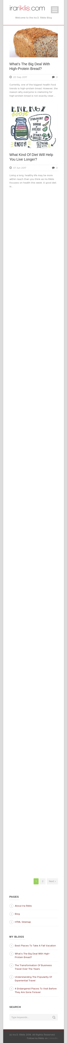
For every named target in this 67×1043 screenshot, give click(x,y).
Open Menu (55, 9)
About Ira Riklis (23, 906)
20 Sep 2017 (20, 77)
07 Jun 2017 (19, 168)
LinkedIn (53, 1038)
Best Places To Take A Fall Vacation (35, 945)
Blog (17, 914)
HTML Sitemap (23, 922)
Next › (52, 881)
